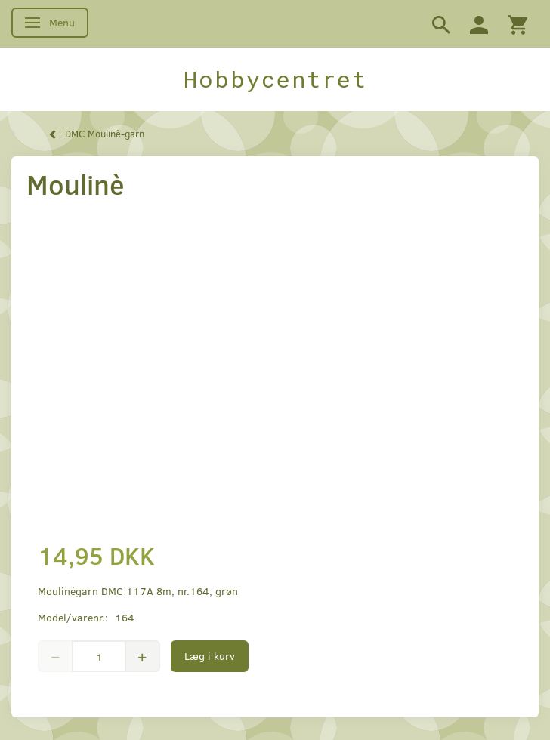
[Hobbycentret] (275, 79)
